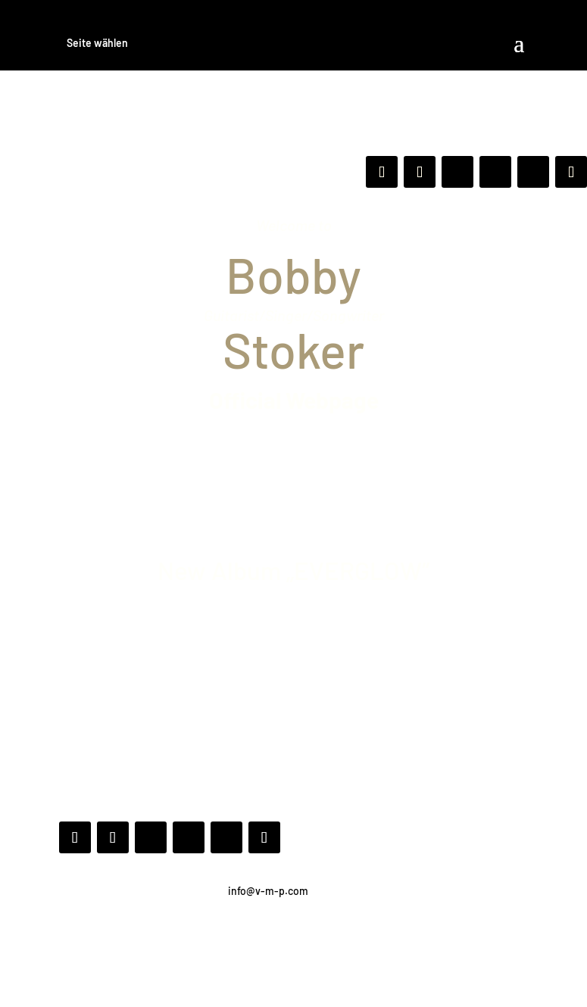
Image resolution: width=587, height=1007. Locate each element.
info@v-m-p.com (268, 890)
